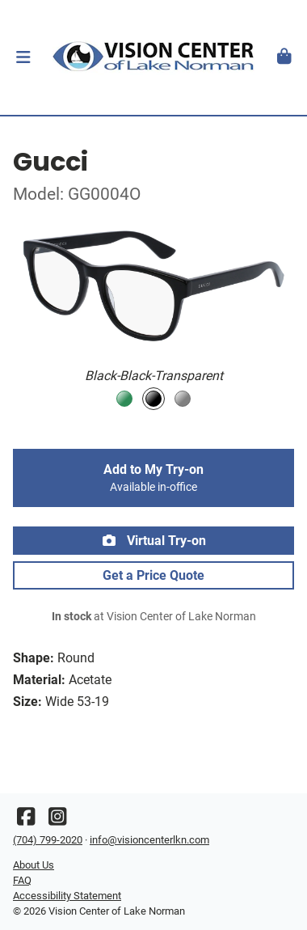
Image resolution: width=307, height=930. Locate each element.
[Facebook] (26, 820)
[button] (23, 57)
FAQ (22, 880)
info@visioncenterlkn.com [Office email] (149, 840)
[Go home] (153, 57)
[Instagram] (57, 820)
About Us (33, 865)
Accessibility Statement (67, 896)
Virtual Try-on (153, 540)
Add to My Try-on (153, 478)
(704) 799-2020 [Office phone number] (47, 840)
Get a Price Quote (153, 575)
